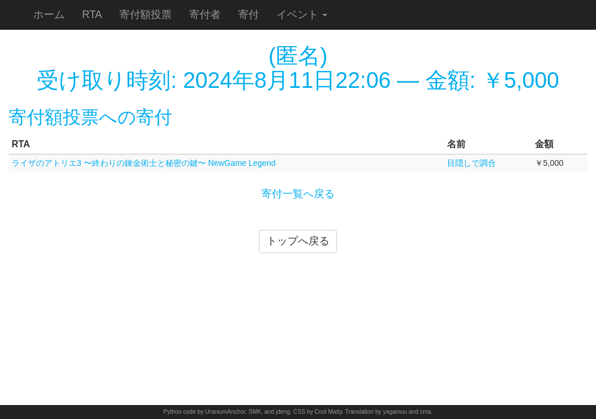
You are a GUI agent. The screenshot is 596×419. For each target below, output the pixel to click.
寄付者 (205, 14)
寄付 (248, 14)
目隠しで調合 (471, 163)
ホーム (49, 14)
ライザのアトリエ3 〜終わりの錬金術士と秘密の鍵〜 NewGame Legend (144, 163)
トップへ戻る (298, 241)
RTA (92, 14)
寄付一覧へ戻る (298, 194)
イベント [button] (301, 14)
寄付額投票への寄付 (90, 117)
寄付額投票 (145, 14)
